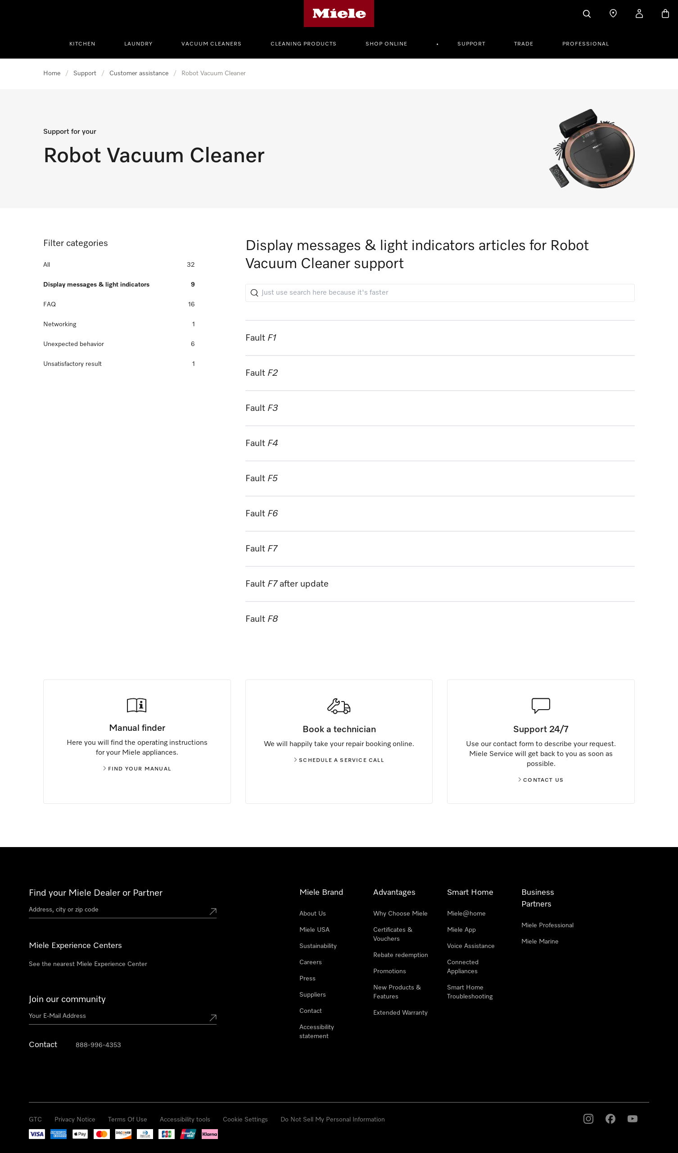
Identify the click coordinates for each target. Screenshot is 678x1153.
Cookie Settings (245, 1120)
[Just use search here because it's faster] (440, 293)
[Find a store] (613, 13)
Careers (310, 962)
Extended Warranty (400, 1013)
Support (471, 44)
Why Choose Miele (400, 914)
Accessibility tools (185, 1120)
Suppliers (312, 995)
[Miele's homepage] (339, 13)
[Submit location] (213, 911)
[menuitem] (87, 43)
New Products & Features (397, 992)
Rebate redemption (400, 955)
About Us (312, 914)
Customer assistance (138, 73)
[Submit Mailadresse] (213, 1017)
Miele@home (466, 914)
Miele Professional (547, 925)
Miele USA (314, 930)
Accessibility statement (316, 1031)
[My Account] (639, 13)
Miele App (461, 930)
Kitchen (82, 44)
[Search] (587, 13)
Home (51, 73)
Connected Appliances (463, 967)
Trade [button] (523, 44)
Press (307, 978)
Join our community (67, 999)
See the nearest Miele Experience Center (88, 964)
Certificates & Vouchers (392, 934)
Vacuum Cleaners (211, 44)
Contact (310, 1011)
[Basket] (665, 13)
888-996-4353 (98, 1045)
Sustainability (318, 946)
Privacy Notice (74, 1120)
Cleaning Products (304, 44)
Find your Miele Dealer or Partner (96, 893)
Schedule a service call (339, 760)
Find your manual (137, 769)
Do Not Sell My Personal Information (332, 1120)
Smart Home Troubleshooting (470, 992)
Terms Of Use (127, 1120)
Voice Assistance (471, 946)
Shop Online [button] (386, 44)
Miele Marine (540, 942)
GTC (35, 1120)
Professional (585, 44)
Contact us (541, 780)
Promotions (389, 971)
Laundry (138, 44)
